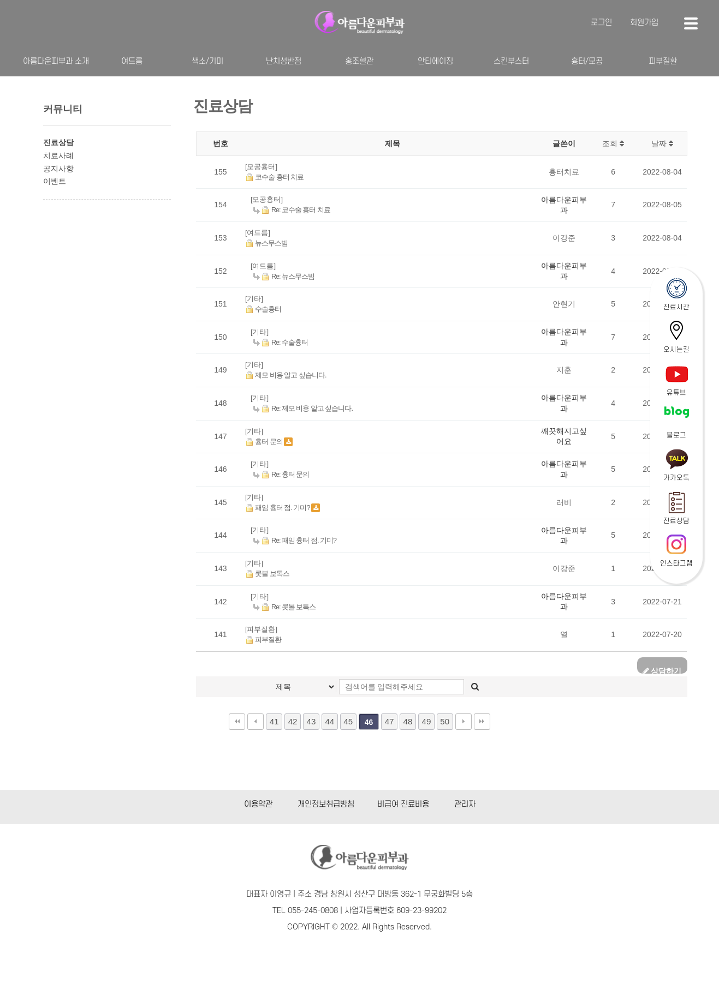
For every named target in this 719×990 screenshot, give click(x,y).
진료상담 (676, 521)
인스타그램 (676, 563)
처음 (237, 721)
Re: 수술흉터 (280, 342)
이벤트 (54, 181)
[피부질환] (261, 629)
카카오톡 (676, 478)
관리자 (465, 804)
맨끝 (482, 721)
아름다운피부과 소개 (56, 61)
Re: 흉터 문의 (281, 474)
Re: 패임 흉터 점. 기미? (294, 540)
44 (329, 721)
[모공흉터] (261, 167)
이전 (255, 721)
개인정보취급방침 (326, 804)
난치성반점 (283, 61)
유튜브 (676, 393)
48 (408, 721)
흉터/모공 (587, 61)
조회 (613, 143)
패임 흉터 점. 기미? (278, 508)
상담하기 (662, 670)
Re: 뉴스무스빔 (283, 276)
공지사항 (58, 168)
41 (274, 721)
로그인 (601, 22)
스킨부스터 (511, 61)
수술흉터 (263, 309)
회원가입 (644, 22)
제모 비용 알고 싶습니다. (285, 375)
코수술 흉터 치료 (274, 177)
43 (311, 721)
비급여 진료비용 (403, 804)
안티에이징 (435, 61)
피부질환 (663, 61)
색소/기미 (207, 61)
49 (426, 721)
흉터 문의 (264, 442)
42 (293, 721)
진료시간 (676, 307)
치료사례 (58, 155)
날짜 (662, 143)
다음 (463, 721)
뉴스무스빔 (266, 243)
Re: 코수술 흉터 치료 (291, 210)
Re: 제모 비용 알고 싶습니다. (303, 408)
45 (348, 721)
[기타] (254, 299)
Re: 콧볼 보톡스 (284, 607)
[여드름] (257, 233)
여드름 (131, 61)
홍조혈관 (359, 61)
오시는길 (676, 349)
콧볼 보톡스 (267, 574)
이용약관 (258, 804)
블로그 (676, 435)
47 (389, 721)
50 (444, 721)
